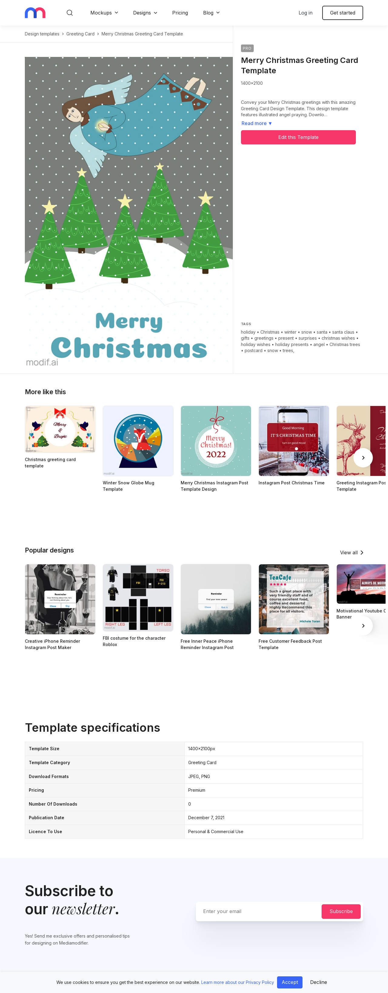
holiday (248, 332)
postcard (254, 350)
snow (306, 332)
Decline (318, 982)
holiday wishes (255, 344)
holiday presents (292, 344)
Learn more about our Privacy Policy (237, 982)
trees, (288, 350)
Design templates (42, 33)
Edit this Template (298, 137)
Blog (208, 13)
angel (319, 344)
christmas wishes (338, 338)
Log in (306, 13)
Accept (290, 982)
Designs (142, 13)
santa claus (343, 332)
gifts (245, 338)
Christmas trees (344, 344)
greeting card (80, 33)
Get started (342, 13)
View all (349, 552)
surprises (308, 338)
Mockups (101, 13)
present (286, 338)
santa (322, 332)
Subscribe (341, 911)
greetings (263, 338)
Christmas (269, 332)
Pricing (180, 13)
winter (290, 332)
